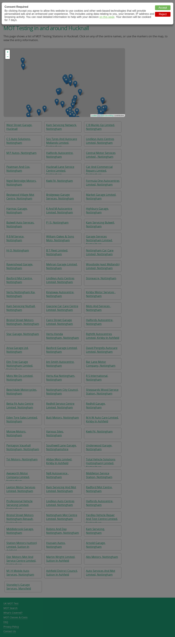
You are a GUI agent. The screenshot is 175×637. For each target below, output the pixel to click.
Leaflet (94, 116)
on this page (106, 16)
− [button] (8, 57)
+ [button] (8, 52)
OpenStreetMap (107, 116)
